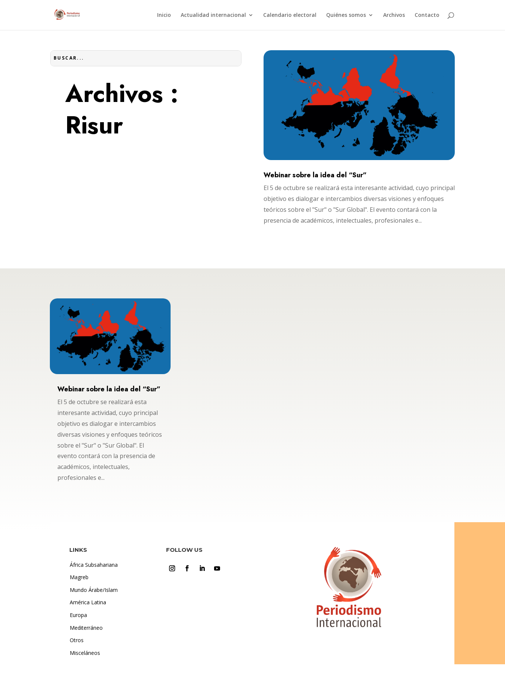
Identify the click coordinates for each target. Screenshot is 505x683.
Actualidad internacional (213, 15)
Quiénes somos (346, 15)
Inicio (164, 15)
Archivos (394, 15)
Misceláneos (85, 652)
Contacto (427, 15)
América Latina (88, 602)
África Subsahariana (94, 564)
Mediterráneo (86, 627)
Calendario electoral (289, 15)
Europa (78, 615)
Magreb (79, 577)
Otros (77, 640)
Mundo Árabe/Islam (94, 589)
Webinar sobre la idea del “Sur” (315, 175)
